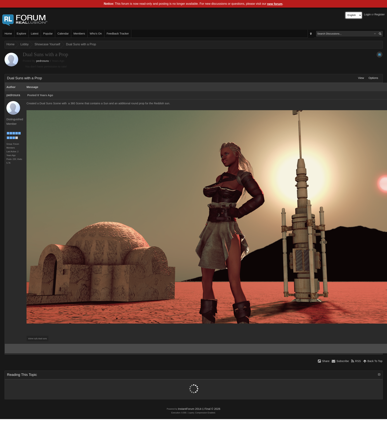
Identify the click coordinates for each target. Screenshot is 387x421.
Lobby (24, 44)
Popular (48, 34)
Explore (21, 34)
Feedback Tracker (117, 34)
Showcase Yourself (47, 44)
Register (379, 14)
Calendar (63, 34)
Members (79, 34)
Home (8, 34)
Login (367, 14)
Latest (35, 34)
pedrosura (42, 60)
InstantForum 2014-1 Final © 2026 (199, 408)
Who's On (96, 34)
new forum (274, 3)
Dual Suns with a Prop (81, 44)
